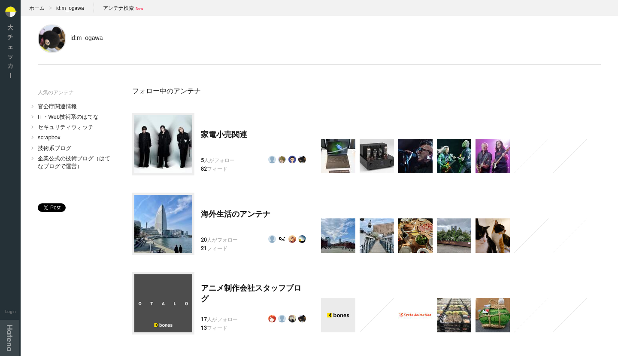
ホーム (37, 8)
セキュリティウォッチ (66, 127)
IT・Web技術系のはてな (68, 117)
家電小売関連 (224, 134)
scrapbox (49, 137)
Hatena (9, 338)
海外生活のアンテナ (235, 214)
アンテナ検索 (118, 8)
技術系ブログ (54, 148)
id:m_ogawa (70, 8)
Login (10, 311)
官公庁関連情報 (57, 106)
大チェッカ (10, 51)
